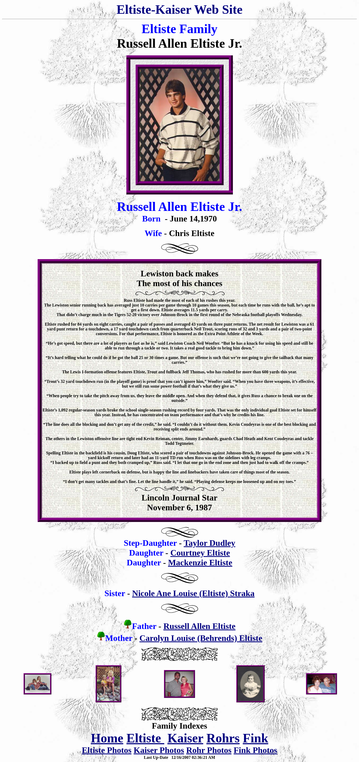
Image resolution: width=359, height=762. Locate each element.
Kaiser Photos (159, 750)
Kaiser (185, 738)
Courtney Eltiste (200, 552)
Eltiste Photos (107, 750)
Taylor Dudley (209, 543)
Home (107, 738)
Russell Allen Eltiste (199, 626)
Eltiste (145, 738)
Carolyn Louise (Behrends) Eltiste (200, 638)
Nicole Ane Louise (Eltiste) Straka (193, 593)
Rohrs (223, 738)
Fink (255, 738)
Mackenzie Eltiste (200, 562)
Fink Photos (255, 750)
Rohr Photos (209, 750)
